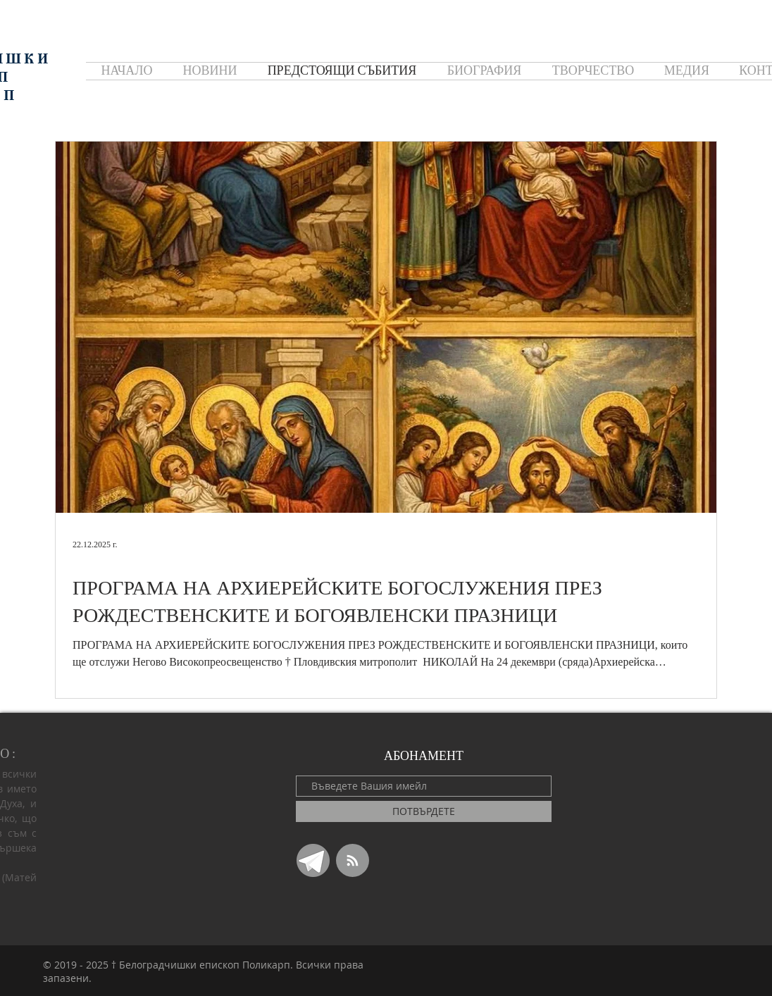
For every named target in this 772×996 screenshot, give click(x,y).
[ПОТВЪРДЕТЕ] (424, 811)
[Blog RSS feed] (352, 861)
